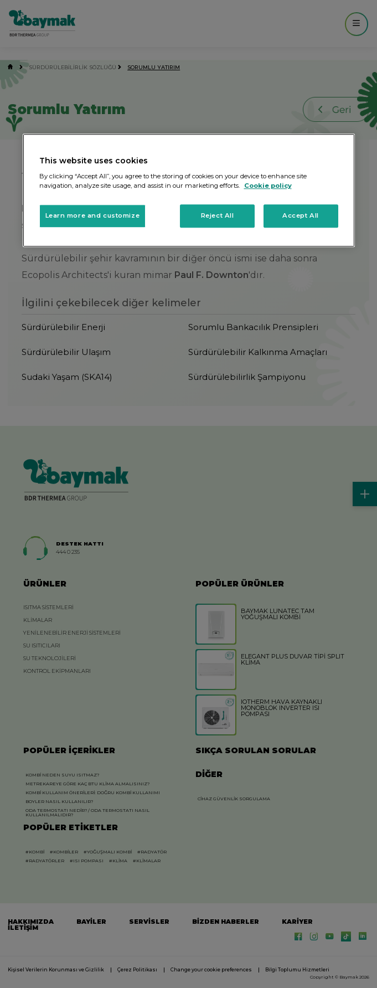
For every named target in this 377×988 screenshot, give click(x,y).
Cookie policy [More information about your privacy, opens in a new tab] (268, 186)
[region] (189, 190)
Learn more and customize (92, 216)
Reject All (217, 216)
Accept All (300, 216)
